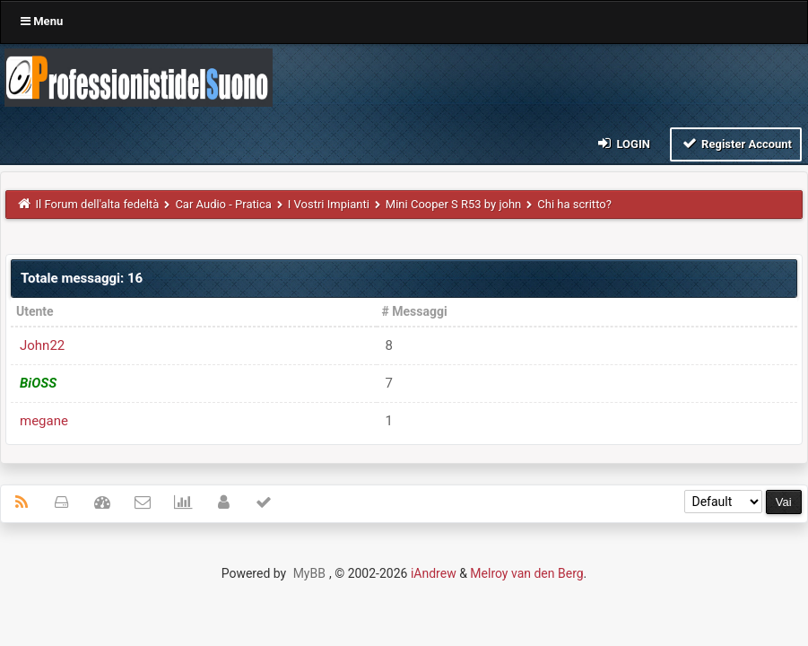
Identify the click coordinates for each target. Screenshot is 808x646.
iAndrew (433, 573)
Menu (42, 21)
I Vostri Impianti (328, 204)
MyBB (309, 573)
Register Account (736, 143)
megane (44, 421)
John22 (42, 345)
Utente (35, 311)
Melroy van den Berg (526, 573)
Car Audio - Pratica (223, 204)
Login (622, 143)
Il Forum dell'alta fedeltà (98, 204)
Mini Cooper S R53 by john (453, 204)
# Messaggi (414, 311)
